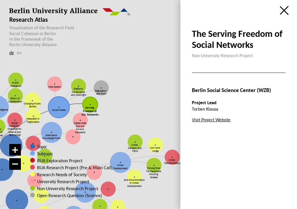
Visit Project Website (211, 119)
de (11, 52)
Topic (42, 146)
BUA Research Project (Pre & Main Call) (75, 167)
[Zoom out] (15, 164)
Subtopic (45, 153)
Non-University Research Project (62, 188)
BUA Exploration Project (59, 160)
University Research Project (60, 181)
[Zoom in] (15, 150)
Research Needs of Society (61, 174)
